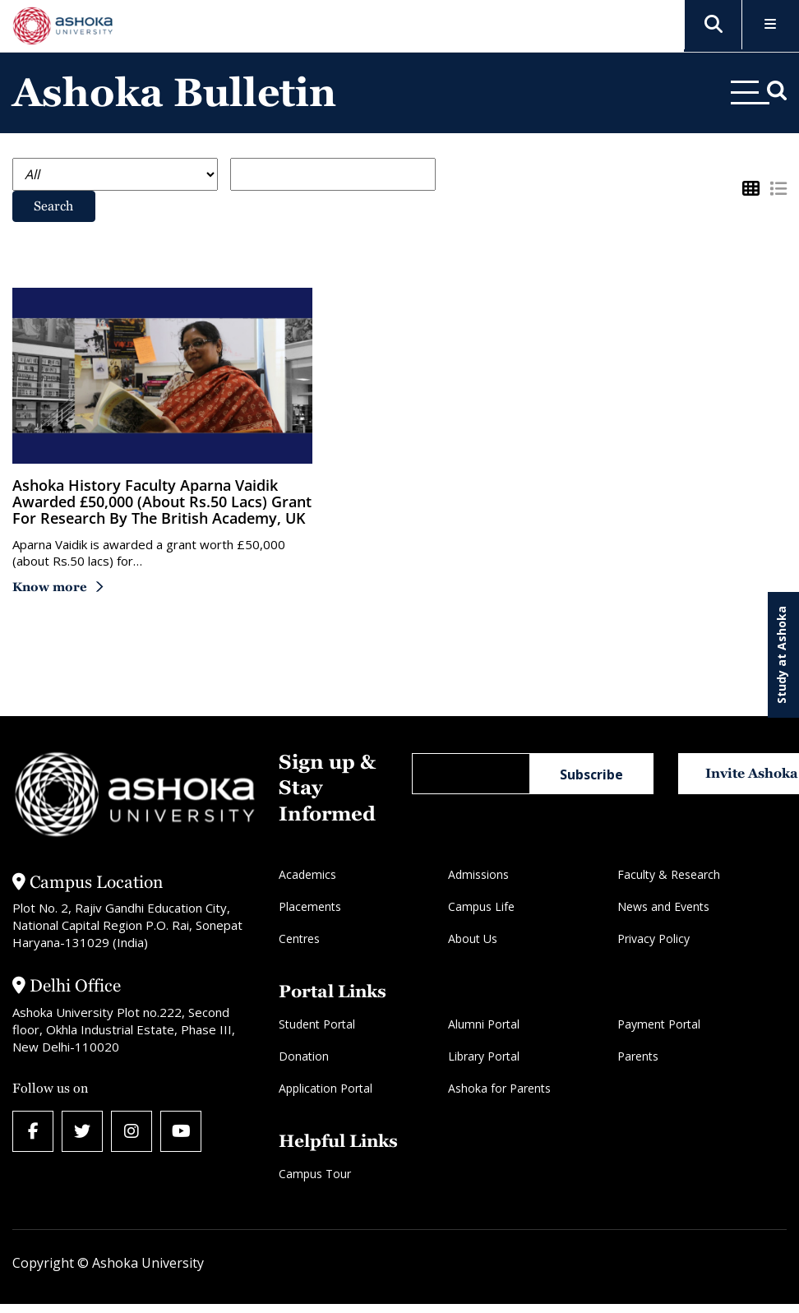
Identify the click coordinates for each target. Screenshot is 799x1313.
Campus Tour (315, 1173)
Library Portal (484, 1056)
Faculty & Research (668, 874)
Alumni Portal (484, 1024)
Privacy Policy (653, 938)
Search (53, 206)
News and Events (663, 906)
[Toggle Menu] (770, 25)
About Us (472, 938)
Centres (299, 938)
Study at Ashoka (781, 655)
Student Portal (317, 1024)
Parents (637, 1056)
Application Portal (325, 1088)
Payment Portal (658, 1024)
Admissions (478, 874)
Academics (307, 874)
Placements (310, 906)
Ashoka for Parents (499, 1088)
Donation (304, 1056)
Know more (49, 587)
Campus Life (481, 906)
